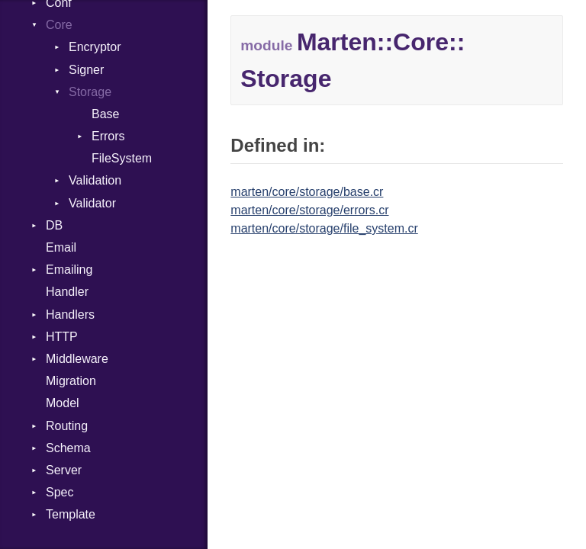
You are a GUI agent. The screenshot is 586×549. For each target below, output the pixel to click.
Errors (108, 136)
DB (54, 225)
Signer (86, 69)
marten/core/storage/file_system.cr (323, 228)
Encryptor (95, 46)
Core (59, 24)
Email (61, 247)
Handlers (70, 314)
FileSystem (122, 158)
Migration (71, 380)
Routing (67, 425)
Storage (90, 91)
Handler (67, 291)
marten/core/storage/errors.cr (309, 210)
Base (105, 114)
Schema (68, 447)
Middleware (77, 358)
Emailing (69, 269)
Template (70, 514)
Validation (95, 180)
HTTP (62, 336)
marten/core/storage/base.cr (306, 191)
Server (64, 470)
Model (62, 402)
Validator (92, 203)
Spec (59, 492)
